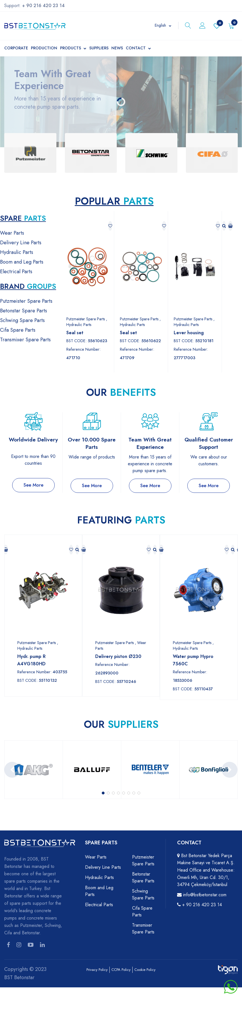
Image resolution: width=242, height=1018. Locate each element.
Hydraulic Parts (16, 252)
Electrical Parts (16, 271)
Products (73, 48)
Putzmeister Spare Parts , (86, 319)
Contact (138, 48)
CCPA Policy (121, 969)
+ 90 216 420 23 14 (202, 904)
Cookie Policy (145, 969)
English (160, 25)
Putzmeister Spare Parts (26, 301)
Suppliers (99, 48)
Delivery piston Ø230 (118, 656)
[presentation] (12, 770)
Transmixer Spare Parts (25, 339)
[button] (103, 793)
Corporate (16, 48)
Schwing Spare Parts (22, 320)
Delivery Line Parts (20, 242)
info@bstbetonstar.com (204, 894)
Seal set (74, 332)
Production (44, 48)
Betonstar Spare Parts (23, 310)
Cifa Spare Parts (17, 330)
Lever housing (189, 332)
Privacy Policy (97, 969)
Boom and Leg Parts (21, 262)
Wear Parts (12, 233)
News (117, 48)
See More (33, 485)
